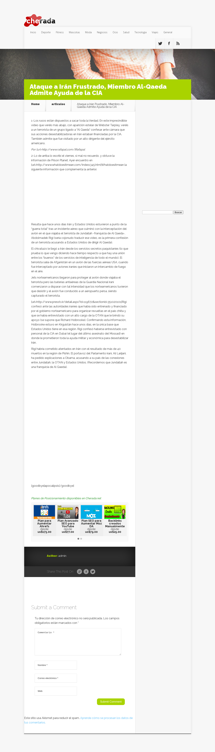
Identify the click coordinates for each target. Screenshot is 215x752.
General (167, 32)
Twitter (92, 572)
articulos (58, 104)
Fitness (60, 32)
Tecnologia (141, 32)
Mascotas (74, 32)
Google (79, 572)
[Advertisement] (79, 197)
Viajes (155, 32)
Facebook (86, 572)
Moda (88, 32)
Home (35, 104)
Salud (126, 32)
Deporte (46, 32)
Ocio (115, 32)
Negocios (102, 32)
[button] (78, 539)
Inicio (33, 32)
